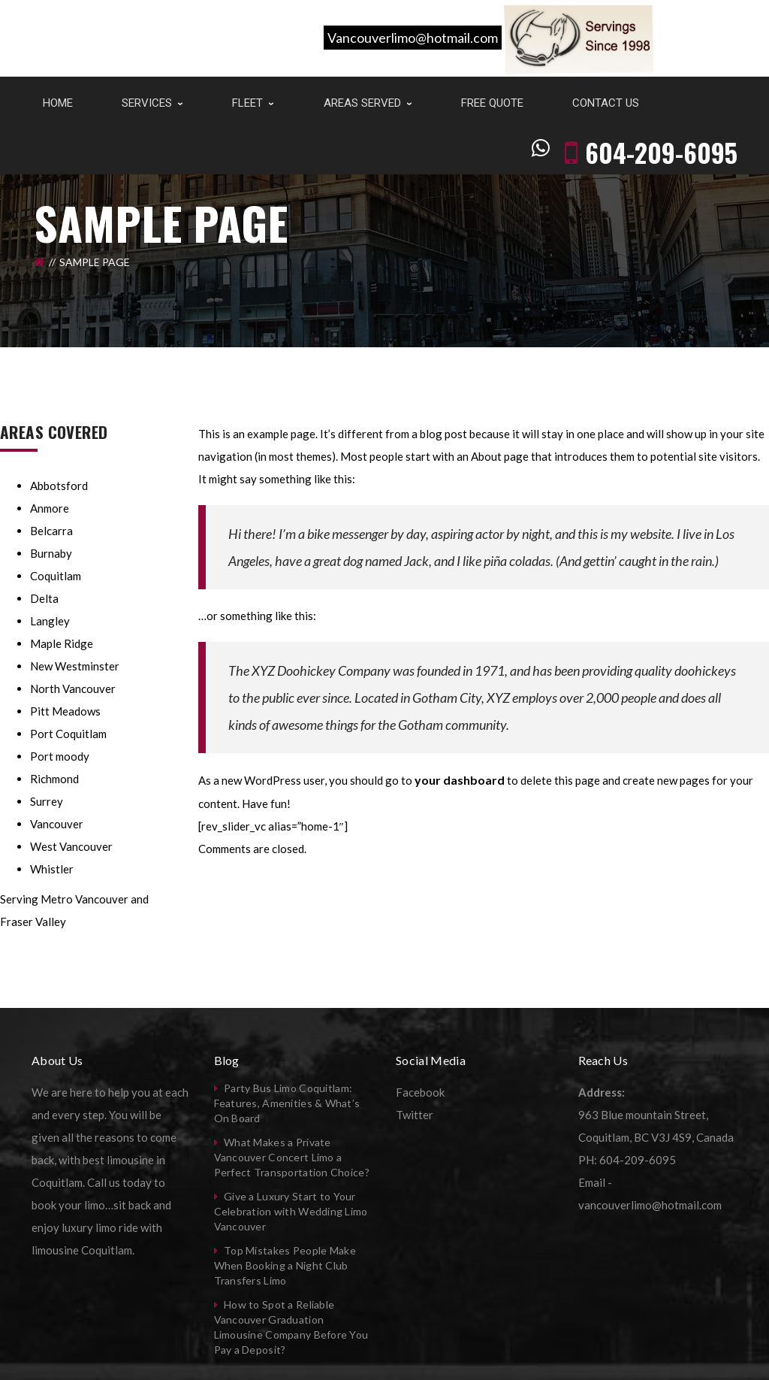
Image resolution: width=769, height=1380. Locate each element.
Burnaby (51, 553)
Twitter (414, 1114)
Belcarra (51, 530)
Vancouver (56, 824)
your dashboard (460, 780)
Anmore (49, 508)
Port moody (59, 756)
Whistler (52, 869)
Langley (50, 621)
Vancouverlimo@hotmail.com (412, 37)
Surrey (46, 801)
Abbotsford (59, 485)
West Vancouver (71, 846)
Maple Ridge (61, 643)
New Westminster (74, 666)
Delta (44, 598)
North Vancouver (73, 688)
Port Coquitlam (68, 733)
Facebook (420, 1092)
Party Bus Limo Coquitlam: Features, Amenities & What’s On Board (287, 1103)
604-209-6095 (661, 99)
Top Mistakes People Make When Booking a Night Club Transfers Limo (285, 1265)
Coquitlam (55, 576)
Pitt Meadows (65, 711)
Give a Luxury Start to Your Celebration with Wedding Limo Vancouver (291, 1211)
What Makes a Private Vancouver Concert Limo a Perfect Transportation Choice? (291, 1157)
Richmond (54, 778)
